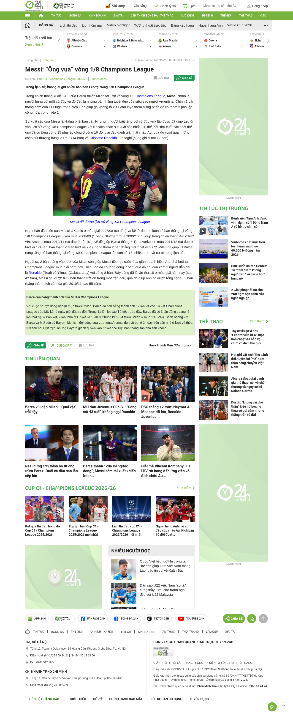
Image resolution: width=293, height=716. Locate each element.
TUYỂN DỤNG (199, 699)
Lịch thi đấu (68, 25)
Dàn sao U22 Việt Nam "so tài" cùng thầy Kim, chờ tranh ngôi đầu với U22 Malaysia (163, 589)
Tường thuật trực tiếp (150, 25)
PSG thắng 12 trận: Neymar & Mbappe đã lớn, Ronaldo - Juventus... (165, 412)
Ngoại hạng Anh (210, 25)
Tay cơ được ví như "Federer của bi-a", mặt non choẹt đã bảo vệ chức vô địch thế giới (247, 337)
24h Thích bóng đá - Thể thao (152, 15)
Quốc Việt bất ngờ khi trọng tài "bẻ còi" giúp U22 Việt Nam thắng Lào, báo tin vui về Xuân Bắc (165, 565)
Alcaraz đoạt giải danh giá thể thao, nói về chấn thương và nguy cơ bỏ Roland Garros (248, 385)
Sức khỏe (187, 15)
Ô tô (263, 15)
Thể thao (245, 15)
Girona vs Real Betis (223, 40)
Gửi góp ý (61, 345)
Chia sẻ (187, 78)
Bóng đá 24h (126, 619)
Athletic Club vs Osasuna (86, 40)
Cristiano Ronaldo (103, 138)
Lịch (189, 5)
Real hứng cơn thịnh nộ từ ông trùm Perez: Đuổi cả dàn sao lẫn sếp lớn (51, 471)
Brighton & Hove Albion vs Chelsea (132, 40)
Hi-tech (207, 15)
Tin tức (56, 15)
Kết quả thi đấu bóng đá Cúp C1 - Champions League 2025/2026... (42, 530)
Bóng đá (75, 15)
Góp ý (97, 699)
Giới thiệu (78, 699)
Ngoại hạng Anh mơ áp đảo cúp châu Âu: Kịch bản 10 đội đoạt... (175, 530)
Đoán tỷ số (165, 5)
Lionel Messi (99, 79)
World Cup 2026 (239, 25)
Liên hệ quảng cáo (44, 699)
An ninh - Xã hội (101, 631)
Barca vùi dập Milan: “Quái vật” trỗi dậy (50, 409)
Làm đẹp (212, 631)
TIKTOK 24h (158, 619)
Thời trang (190, 631)
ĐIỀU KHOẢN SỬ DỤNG (165, 699)
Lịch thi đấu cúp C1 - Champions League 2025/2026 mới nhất (127, 530)
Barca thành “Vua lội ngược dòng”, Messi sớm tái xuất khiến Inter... (109, 471)
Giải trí (118, 15)
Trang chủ (32, 60)
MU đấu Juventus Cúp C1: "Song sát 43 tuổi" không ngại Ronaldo (109, 409)
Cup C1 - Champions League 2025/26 (62, 79)
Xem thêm (32, 44)
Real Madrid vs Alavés (178, 40)
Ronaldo (35, 272)
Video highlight (118, 25)
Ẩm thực (169, 631)
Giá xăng (140, 6)
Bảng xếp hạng (182, 25)
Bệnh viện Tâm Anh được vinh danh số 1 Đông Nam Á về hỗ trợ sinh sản (249, 222)
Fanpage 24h (93, 619)
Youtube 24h (191, 619)
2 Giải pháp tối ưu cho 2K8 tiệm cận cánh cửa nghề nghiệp (247, 294)
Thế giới (225, 15)
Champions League (150, 96)
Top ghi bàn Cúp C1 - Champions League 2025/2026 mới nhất (83, 530)
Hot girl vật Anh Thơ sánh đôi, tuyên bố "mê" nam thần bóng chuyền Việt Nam (249, 361)
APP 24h (37, 619)
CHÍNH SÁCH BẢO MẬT (126, 699)
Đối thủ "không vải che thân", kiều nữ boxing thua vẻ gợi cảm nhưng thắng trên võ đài (247, 409)
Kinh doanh (97, 15)
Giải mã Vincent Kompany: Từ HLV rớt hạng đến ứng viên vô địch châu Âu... (165, 471)
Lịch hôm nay (92, 25)
